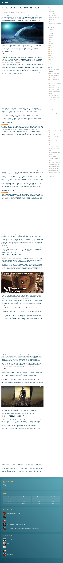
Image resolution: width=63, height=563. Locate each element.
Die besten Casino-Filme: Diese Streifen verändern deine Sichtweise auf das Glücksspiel (54, 103)
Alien (50, 9)
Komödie (50, 47)
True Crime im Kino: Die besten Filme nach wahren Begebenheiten (54, 123)
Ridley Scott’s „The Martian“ (54, 15)
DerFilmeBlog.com (8, 481)
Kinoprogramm (5, 486)
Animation (50, 33)
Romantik (50, 57)
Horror (50, 45)
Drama (50, 37)
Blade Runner (51, 11)
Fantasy (50, 39)
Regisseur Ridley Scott (19, 15)
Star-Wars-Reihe (19, 60)
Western (50, 63)
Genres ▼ (51, 2)
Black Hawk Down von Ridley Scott (55, 23)
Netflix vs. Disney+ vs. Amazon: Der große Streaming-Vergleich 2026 (54, 112)
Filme (49, 41)
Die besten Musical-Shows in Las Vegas (54, 80)
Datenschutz (5, 484)
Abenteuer (50, 29)
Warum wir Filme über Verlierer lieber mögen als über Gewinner (54, 127)
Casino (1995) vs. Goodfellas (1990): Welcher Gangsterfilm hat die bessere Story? (54, 75)
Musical (50, 51)
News (58, 2)
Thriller (50, 61)
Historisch (50, 43)
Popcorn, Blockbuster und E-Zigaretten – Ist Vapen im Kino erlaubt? (54, 158)
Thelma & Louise (52, 13)
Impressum (4, 485)
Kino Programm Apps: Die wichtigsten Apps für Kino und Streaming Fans (53, 97)
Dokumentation (51, 35)
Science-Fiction (51, 59)
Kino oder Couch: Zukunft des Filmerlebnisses (53, 137)
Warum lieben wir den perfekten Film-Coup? (54, 108)
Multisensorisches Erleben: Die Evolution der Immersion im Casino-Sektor (54, 142)
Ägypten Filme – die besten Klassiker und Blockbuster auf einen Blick (54, 148)
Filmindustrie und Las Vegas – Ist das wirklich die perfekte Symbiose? (54, 171)
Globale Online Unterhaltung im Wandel (54, 153)
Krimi (49, 49)
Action (50, 31)
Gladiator (50, 21)
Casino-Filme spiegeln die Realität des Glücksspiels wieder (54, 84)
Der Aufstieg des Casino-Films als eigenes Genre (54, 70)
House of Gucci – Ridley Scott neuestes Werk (54, 18)
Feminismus (3, 200)
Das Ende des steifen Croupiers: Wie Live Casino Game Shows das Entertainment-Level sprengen (54, 132)
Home (44, 2)
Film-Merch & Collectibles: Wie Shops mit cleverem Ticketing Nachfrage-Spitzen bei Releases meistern (54, 90)
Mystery (50, 53)
